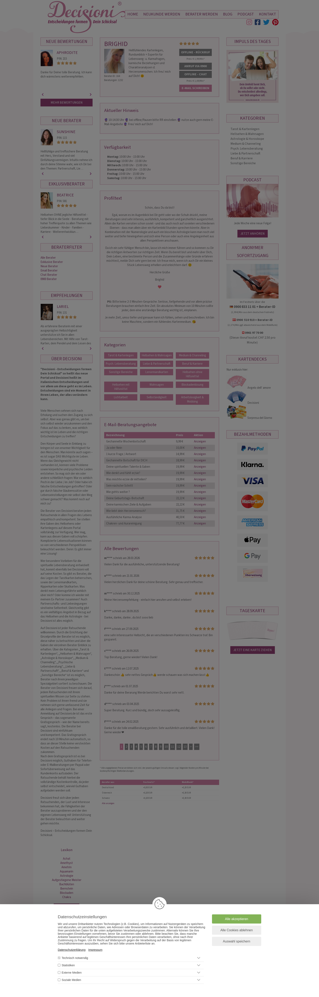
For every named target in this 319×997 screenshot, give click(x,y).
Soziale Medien (71, 980)
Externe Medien (72, 972)
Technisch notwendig (75, 958)
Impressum (95, 949)
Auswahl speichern (236, 941)
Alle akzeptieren (236, 919)
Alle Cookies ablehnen (236, 930)
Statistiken (68, 965)
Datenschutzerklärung (71, 949)
